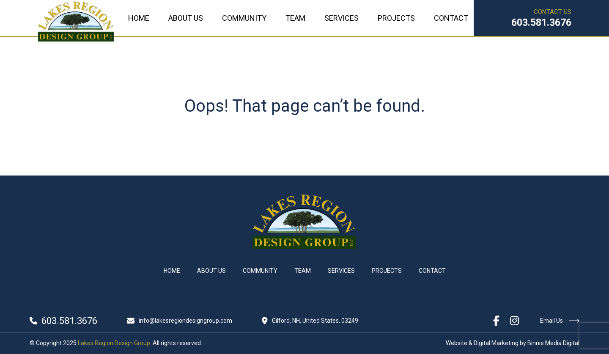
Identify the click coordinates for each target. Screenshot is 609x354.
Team (295, 18)
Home (138, 18)
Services (341, 18)
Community (244, 18)
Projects (396, 18)
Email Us (559, 320)
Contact (451, 18)
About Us (185, 18)
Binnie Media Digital (553, 343)
